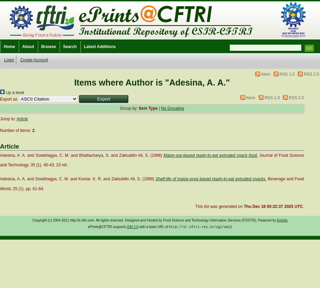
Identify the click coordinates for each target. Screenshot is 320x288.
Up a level (12, 92)
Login (9, 60)
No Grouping (172, 108)
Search (70, 46)
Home (9, 46)
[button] (103, 99)
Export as (8, 99)
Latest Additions (100, 46)
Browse (48, 46)
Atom (265, 74)
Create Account (34, 60)
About (28, 46)
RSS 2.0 (311, 74)
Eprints (282, 220)
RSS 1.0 (287, 74)
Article (22, 119)
